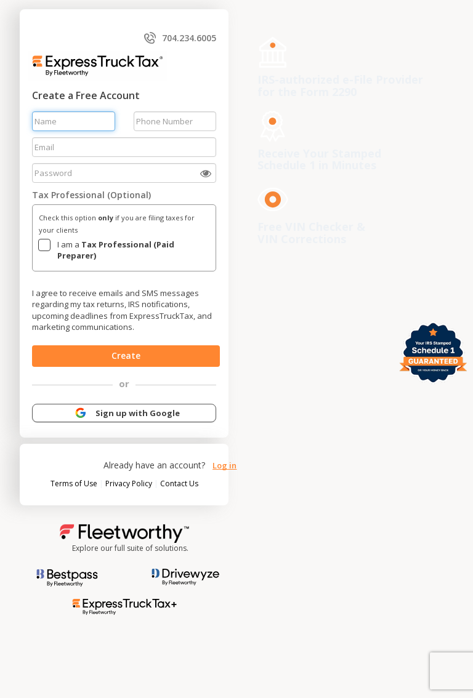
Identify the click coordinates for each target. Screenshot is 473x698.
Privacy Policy (129, 483)
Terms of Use (75, 483)
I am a (115, 250)
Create (126, 355)
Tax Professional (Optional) (91, 195)
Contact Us (179, 483)
